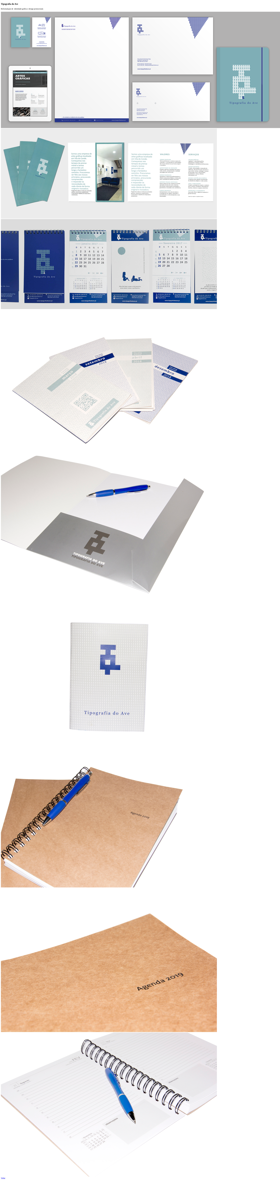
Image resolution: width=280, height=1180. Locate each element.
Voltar (3, 1178)
